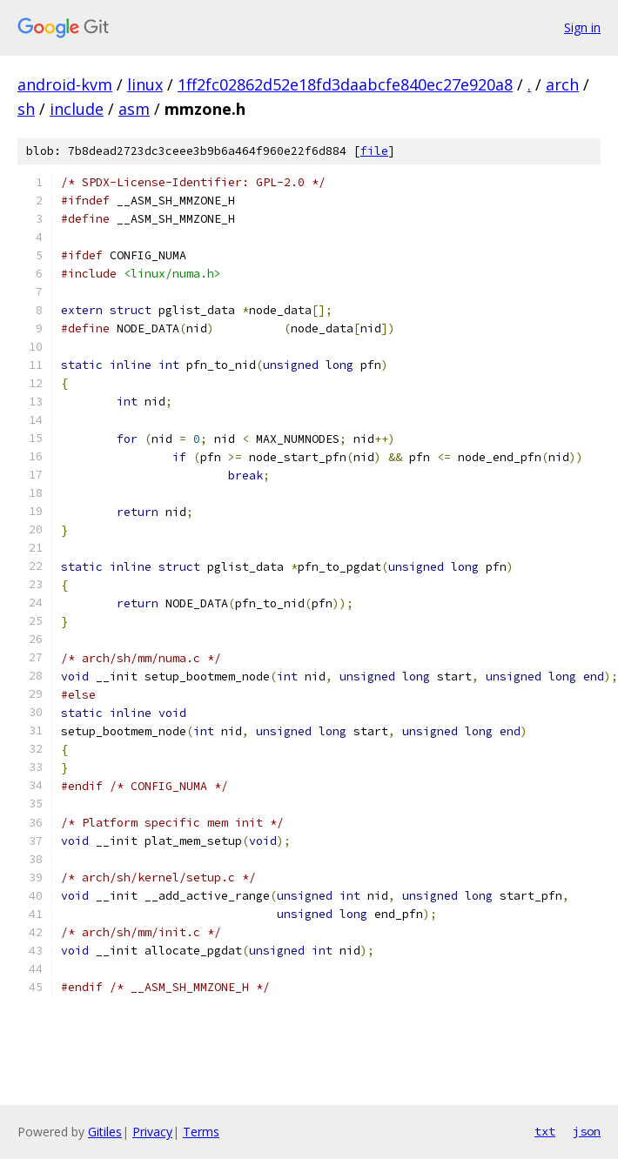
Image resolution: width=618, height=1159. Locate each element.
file (374, 151)
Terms (201, 1131)
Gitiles (105, 1131)
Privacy (152, 1131)
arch (562, 84)
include (77, 108)
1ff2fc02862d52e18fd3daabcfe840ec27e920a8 (345, 84)
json (587, 1131)
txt (544, 1131)
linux (145, 84)
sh (26, 108)
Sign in (582, 27)
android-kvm (64, 84)
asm (134, 108)
